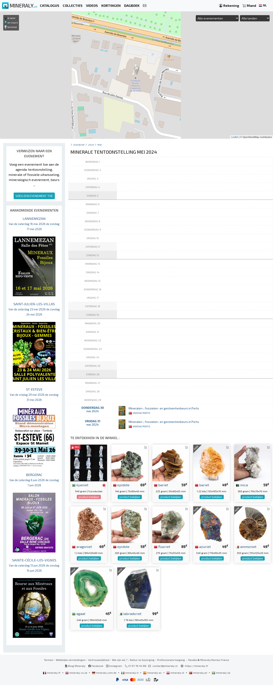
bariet (161, 485)
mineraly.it (130, 672)
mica (242, 485)
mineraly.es (152, 672)
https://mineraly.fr (196, 665)
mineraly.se (221, 672)
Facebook (95, 665)
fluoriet (162, 546)
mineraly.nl (175, 672)
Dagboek (79, 144)
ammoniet (246, 546)
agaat (78, 613)
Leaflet (234, 137)
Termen (48, 659)
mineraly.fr (52, 672)
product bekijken (88, 497)
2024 (91, 144)
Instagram (114, 665)
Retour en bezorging (142, 659)
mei (99, 144)
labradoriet (130, 613)
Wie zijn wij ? (119, 659)
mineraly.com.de (104, 672)
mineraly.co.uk (76, 672)
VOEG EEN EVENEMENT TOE (34, 196)
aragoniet (82, 546)
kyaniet (80, 485)
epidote (121, 485)
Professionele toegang (171, 659)
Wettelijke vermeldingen (70, 659)
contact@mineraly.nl (165, 665)
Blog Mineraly (75, 665)
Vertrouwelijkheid (98, 659)
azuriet (203, 546)
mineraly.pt (198, 672)
